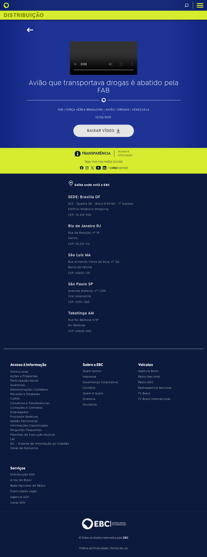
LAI (12, 439)
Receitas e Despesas (25, 394)
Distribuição (24, 15)
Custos (15, 398)
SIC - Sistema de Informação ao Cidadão (39, 444)
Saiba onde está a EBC (89, 185)
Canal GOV (18, 502)
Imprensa (89, 376)
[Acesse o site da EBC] (103, 523)
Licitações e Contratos (26, 408)
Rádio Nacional (149, 376)
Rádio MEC (146, 382)
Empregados (19, 412)
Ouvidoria (90, 404)
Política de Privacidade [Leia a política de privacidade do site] (93, 548)
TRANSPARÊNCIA (93, 154)
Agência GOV (19, 497)
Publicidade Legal (23, 491)
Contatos (89, 388)
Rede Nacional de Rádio (27, 486)
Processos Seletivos (24, 416)
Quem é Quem (93, 393)
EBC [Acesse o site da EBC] (125, 538)
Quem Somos (92, 371)
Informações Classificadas (29, 425)
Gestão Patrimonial (24, 421)
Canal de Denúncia (24, 448)
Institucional (19, 372)
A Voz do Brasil (21, 480)
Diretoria (89, 399)
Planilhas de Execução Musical (32, 435)
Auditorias (17, 385)
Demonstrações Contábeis (29, 389)
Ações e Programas (24, 376)
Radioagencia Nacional (155, 388)
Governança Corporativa (100, 382)
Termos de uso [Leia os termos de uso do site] (119, 548)
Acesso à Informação (125, 153)
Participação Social (24, 381)
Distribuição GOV (22, 474)
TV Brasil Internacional (154, 399)
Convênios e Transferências (30, 403)
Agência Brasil (148, 371)
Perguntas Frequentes (26, 430)
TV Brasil (144, 393)
